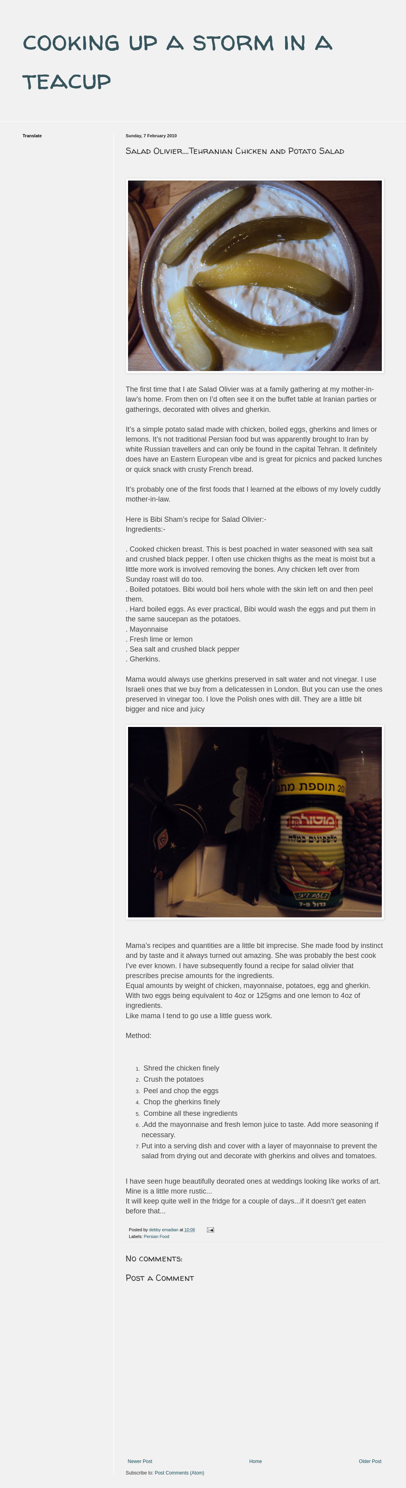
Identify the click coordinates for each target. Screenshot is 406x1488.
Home (255, 1461)
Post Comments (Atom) (179, 1473)
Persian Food (156, 1236)
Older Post (370, 1461)
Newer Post (140, 1461)
